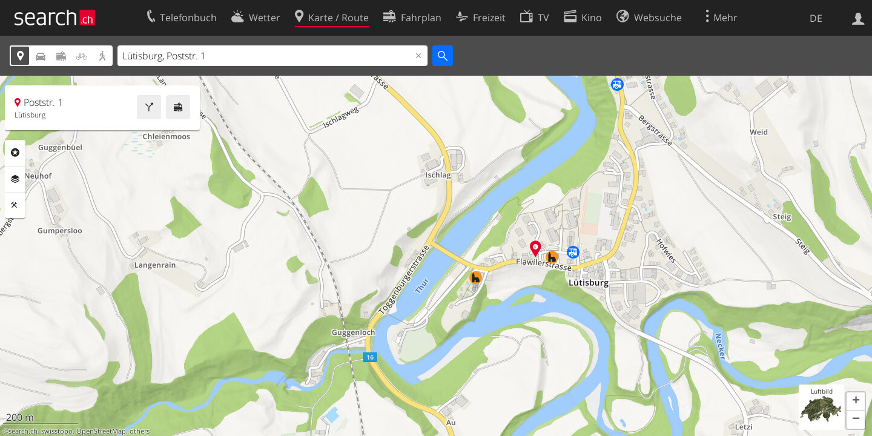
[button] (856, 401)
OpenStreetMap (101, 431)
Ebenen (15, 179)
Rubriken (15, 152)
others (140, 431)
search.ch (23, 431)
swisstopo (57, 431)
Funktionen (15, 205)
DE (816, 18)
